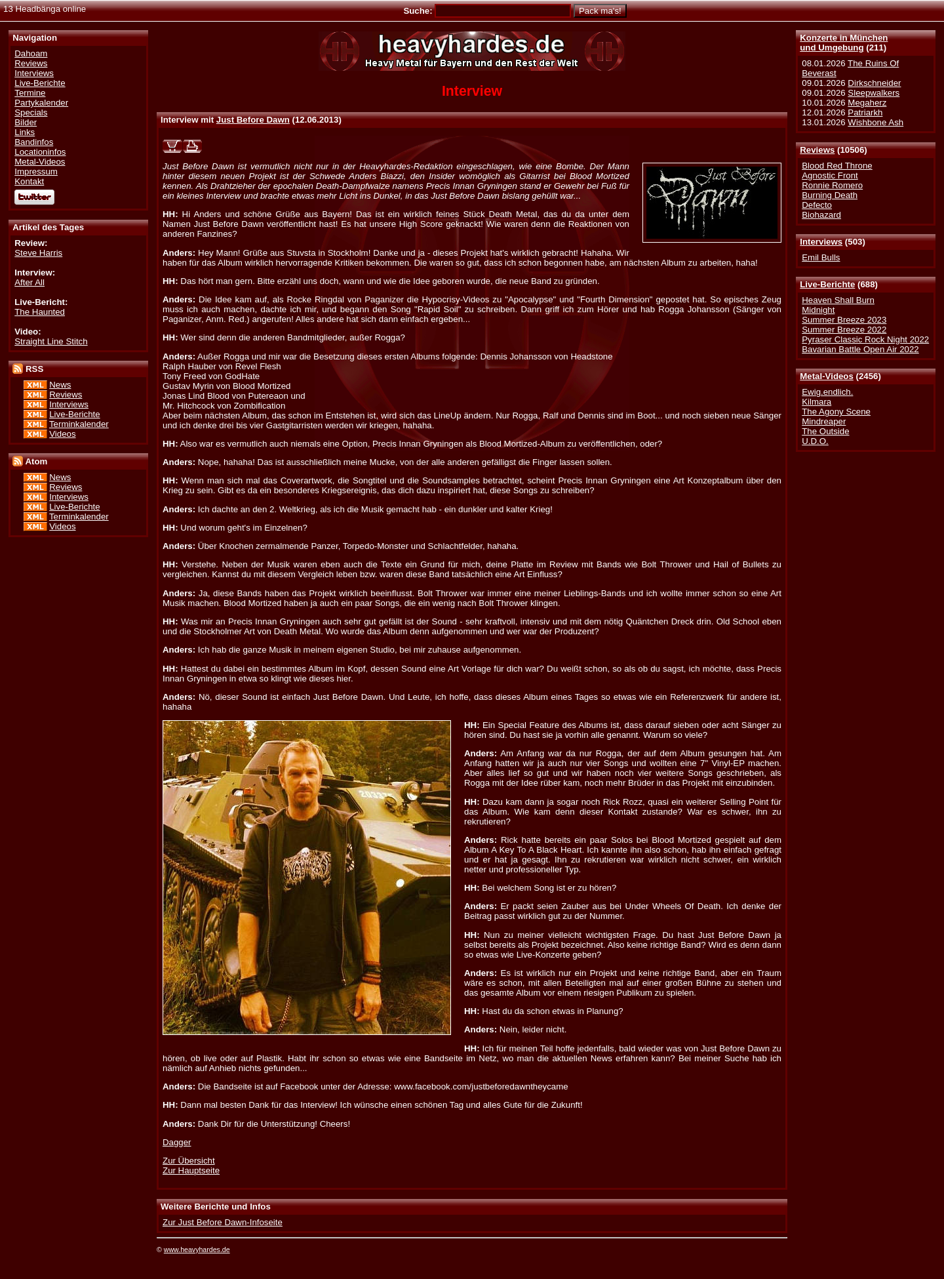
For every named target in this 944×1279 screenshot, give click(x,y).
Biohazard (821, 215)
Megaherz (867, 103)
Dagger (177, 1142)
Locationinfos (40, 152)
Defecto (817, 205)
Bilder (25, 122)
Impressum (36, 171)
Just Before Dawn (253, 120)
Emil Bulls (821, 257)
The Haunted (39, 312)
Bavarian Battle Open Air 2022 (860, 349)
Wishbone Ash (875, 122)
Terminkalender (79, 424)
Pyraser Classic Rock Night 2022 (865, 339)
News (60, 385)
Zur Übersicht (189, 1161)
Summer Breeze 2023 (844, 320)
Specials (30, 112)
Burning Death (829, 195)
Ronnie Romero (832, 185)
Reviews (817, 150)
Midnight (818, 310)
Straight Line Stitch (50, 341)
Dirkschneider (874, 83)
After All (29, 282)
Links (24, 132)
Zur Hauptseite (191, 1170)
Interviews (821, 242)
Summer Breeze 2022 (844, 330)
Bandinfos (33, 142)
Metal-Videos (827, 376)
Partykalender (41, 103)
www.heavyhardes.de (197, 1249)
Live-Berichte (827, 284)
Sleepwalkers (873, 93)
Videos (62, 434)
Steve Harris (38, 253)
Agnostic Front (830, 175)
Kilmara (816, 402)
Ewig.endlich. (827, 392)
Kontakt (29, 181)
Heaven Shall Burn (838, 300)
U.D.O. (815, 441)
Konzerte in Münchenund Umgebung (844, 42)
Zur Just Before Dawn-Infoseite (223, 1222)
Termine (29, 93)
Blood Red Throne (837, 166)
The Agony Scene (836, 411)
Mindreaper (824, 421)
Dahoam (30, 53)
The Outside (825, 431)
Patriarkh (865, 112)
